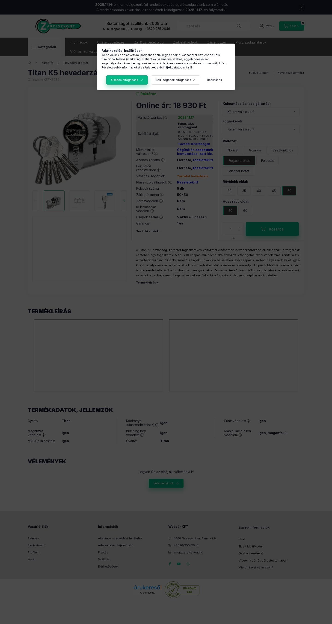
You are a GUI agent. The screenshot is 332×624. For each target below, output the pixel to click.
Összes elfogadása (124, 80)
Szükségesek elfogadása (173, 80)
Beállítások (214, 80)
